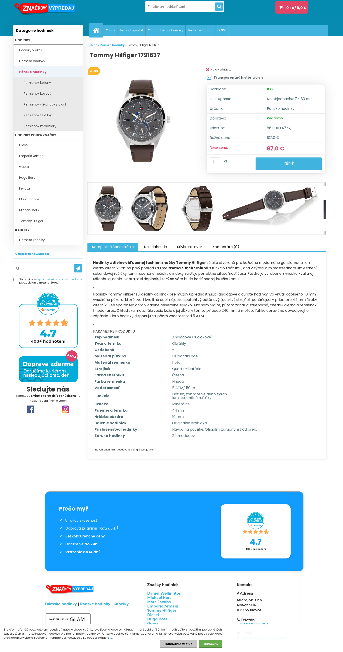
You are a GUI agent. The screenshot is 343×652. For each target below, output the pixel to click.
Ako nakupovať (131, 30)
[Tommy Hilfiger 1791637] (143, 121)
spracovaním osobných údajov (60, 279)
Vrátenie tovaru (200, 30)
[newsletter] (78, 268)
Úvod (94, 45)
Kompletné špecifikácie (113, 246)
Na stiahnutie (155, 246)
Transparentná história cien (235, 77)
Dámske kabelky (32, 240)
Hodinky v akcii (30, 50)
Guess (24, 166)
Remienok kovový (37, 93)
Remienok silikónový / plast (45, 104)
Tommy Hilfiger (31, 221)
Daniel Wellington (164, 593)
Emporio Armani (31, 156)
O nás (110, 30)
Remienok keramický (40, 126)
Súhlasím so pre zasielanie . (50, 281)
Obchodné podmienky (165, 30)
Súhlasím (210, 644)
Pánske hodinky (33, 72)
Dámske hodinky (32, 61)
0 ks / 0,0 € (296, 7)
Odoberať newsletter (32, 254)
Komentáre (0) (225, 246)
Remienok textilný (38, 115)
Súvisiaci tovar (189, 246)
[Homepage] (98, 30)
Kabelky (121, 604)
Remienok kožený (37, 82)
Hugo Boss (27, 177)
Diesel (23, 145)
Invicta (24, 188)
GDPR (221, 30)
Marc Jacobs (29, 199)
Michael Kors (29, 210)
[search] (219, 6)
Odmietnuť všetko (178, 644)
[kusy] (215, 161)
